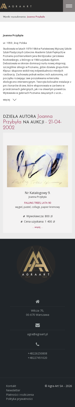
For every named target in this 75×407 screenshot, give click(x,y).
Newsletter (13, 390)
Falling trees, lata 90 (37, 202)
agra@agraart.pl (37, 334)
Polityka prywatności (19, 399)
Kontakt (11, 386)
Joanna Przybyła (38, 197)
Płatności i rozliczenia (20, 394)
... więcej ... (37, 227)
